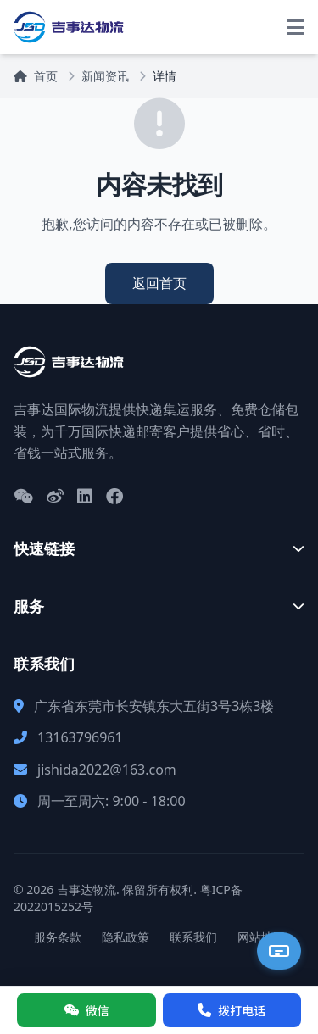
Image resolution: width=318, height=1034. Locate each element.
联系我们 (193, 937)
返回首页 (159, 283)
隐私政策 (125, 937)
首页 (36, 76)
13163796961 (80, 737)
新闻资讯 (105, 76)
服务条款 (57, 937)
